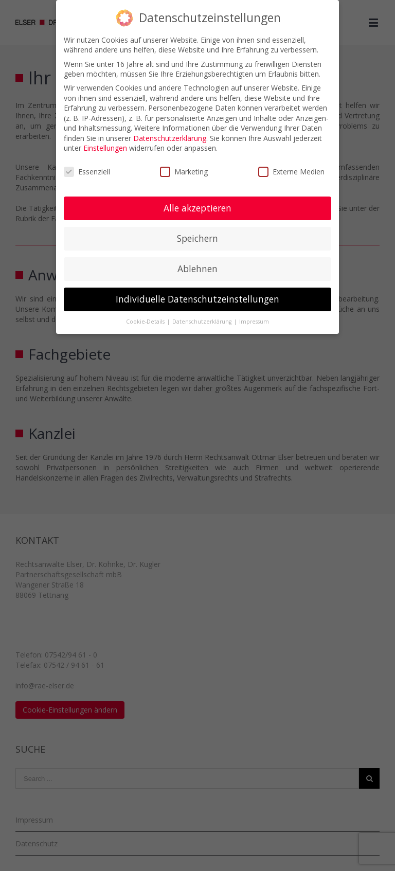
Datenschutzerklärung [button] (202, 321)
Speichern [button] (197, 238)
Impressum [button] (254, 321)
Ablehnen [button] (197, 268)
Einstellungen (105, 148)
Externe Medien (291, 171)
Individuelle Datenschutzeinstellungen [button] (197, 299)
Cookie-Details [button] (146, 321)
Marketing (184, 171)
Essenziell (87, 171)
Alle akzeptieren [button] (197, 208)
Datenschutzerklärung (169, 138)
